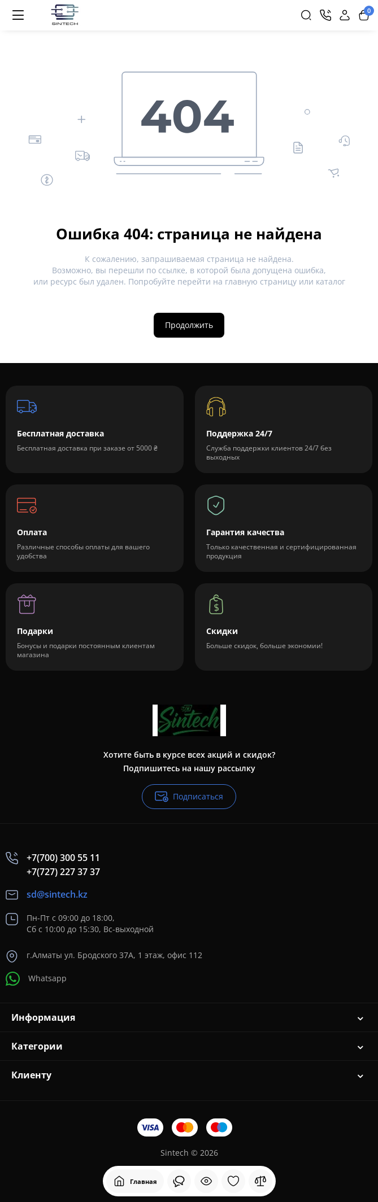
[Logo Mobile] (64, 15)
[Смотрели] (179, 1181)
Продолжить (189, 325)
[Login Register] (344, 15)
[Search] (306, 15)
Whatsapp (36, 979)
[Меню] (18, 15)
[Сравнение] (260, 1181)
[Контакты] (325, 15)
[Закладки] (233, 1181)
